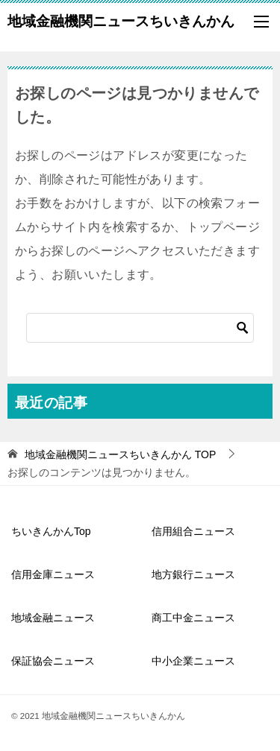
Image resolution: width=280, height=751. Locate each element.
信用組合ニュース (193, 531)
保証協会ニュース (53, 661)
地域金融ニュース (53, 618)
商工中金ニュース (193, 618)
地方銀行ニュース (193, 574)
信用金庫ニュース (53, 574)
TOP (120, 454)
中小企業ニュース (193, 661)
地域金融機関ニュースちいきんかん (120, 19)
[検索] (140, 328)
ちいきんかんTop (51, 531)
